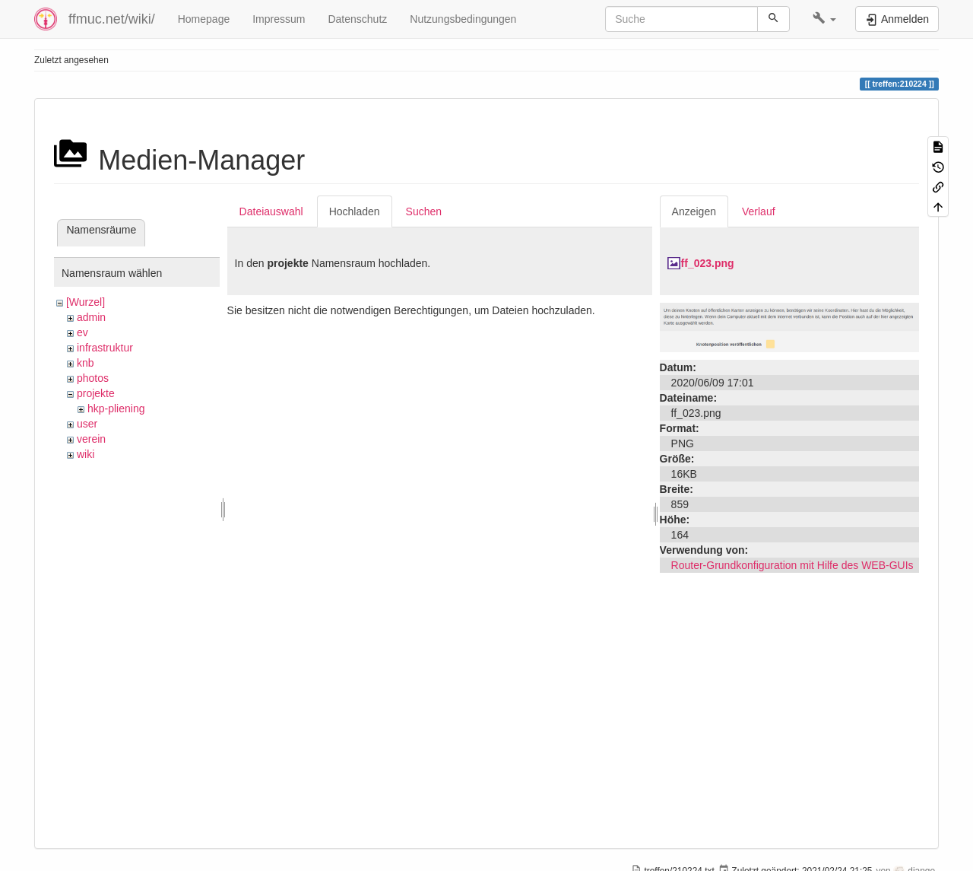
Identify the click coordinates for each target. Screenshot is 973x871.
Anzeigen (694, 211)
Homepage (204, 19)
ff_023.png (707, 263)
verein (91, 439)
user (87, 424)
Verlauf (758, 211)
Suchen (424, 211)
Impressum (278, 19)
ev (82, 332)
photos (93, 378)
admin (91, 317)
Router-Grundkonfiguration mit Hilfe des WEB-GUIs (792, 565)
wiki (85, 454)
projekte (96, 393)
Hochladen (354, 211)
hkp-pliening (116, 408)
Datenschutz (357, 19)
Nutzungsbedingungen (463, 19)
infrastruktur (105, 348)
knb (85, 363)
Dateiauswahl (271, 211)
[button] (824, 19)
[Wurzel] (85, 302)
